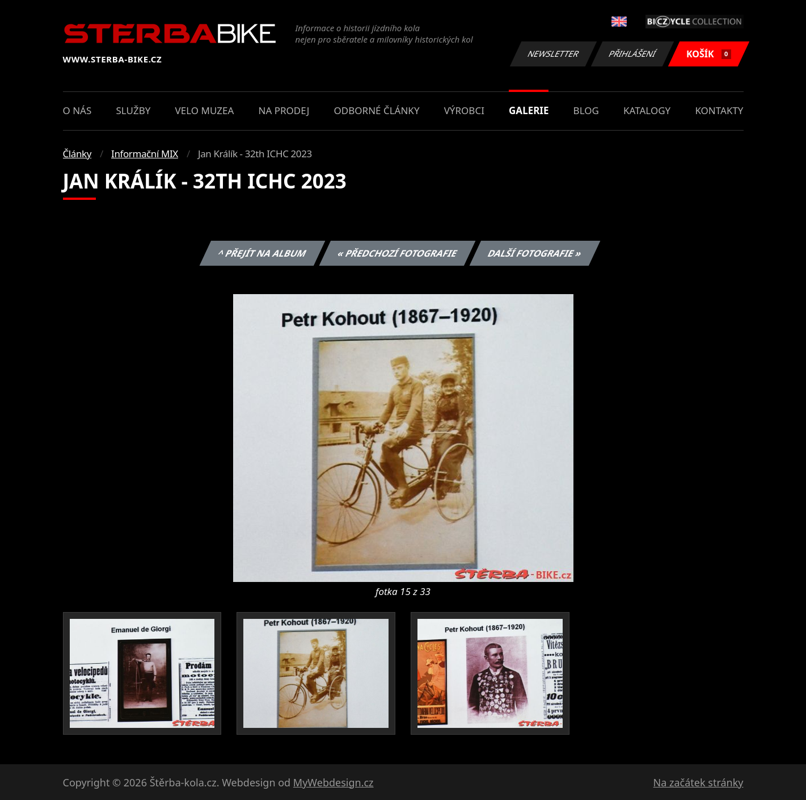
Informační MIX (144, 153)
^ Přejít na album (262, 253)
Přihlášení (633, 53)
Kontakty (719, 110)
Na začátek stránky (698, 782)
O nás (77, 110)
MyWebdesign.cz (333, 782)
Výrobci (464, 110)
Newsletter (553, 53)
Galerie (528, 110)
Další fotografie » (535, 253)
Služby (133, 110)
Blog (586, 110)
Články (77, 153)
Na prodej (284, 110)
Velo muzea (204, 110)
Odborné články (377, 110)
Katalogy (646, 110)
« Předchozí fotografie (397, 253)
